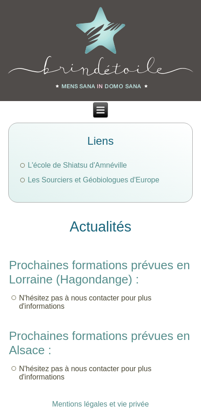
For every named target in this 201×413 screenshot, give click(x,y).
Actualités (100, 227)
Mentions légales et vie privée (100, 404)
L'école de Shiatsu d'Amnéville (77, 165)
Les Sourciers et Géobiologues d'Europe (93, 180)
